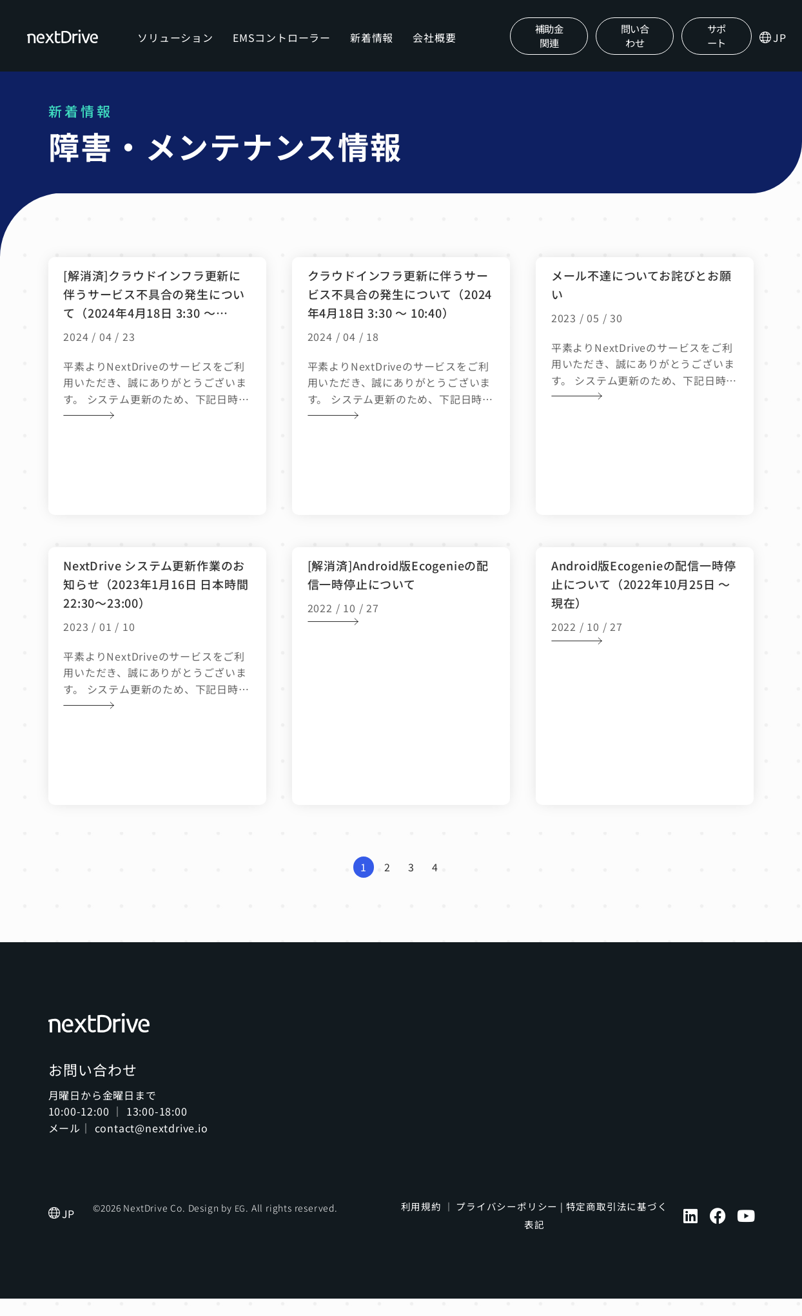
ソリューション (177, 45)
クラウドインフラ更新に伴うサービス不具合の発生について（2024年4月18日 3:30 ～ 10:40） (400, 311)
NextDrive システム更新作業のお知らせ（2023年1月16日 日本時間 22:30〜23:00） (155, 601)
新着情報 (373, 45)
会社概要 (436, 45)
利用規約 (423, 1223)
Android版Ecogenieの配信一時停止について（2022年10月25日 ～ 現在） (643, 601)
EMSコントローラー (284, 45)
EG (241, 1225)
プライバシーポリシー (504, 1223)
